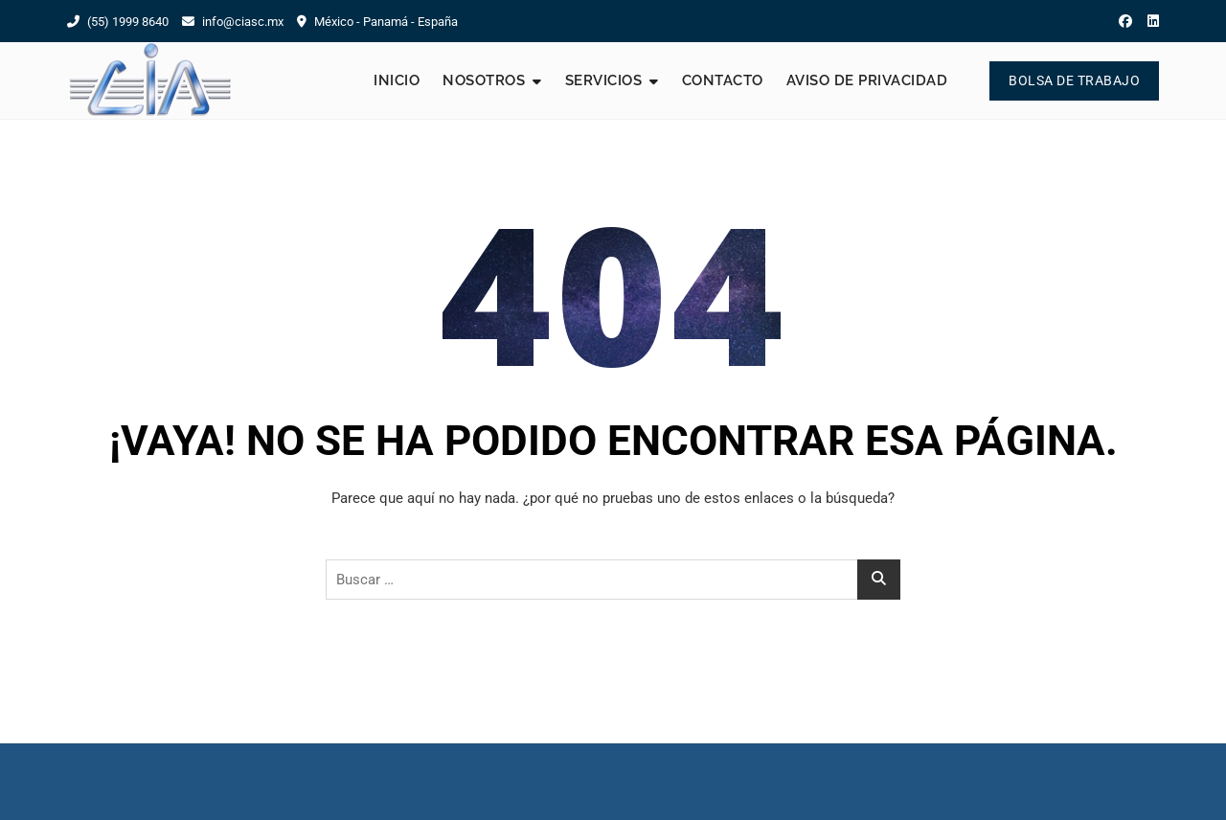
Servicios (604, 80)
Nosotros (484, 80)
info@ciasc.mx (233, 21)
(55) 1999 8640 (118, 21)
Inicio (397, 80)
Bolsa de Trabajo (1074, 80)
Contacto (722, 80)
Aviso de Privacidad (867, 80)
